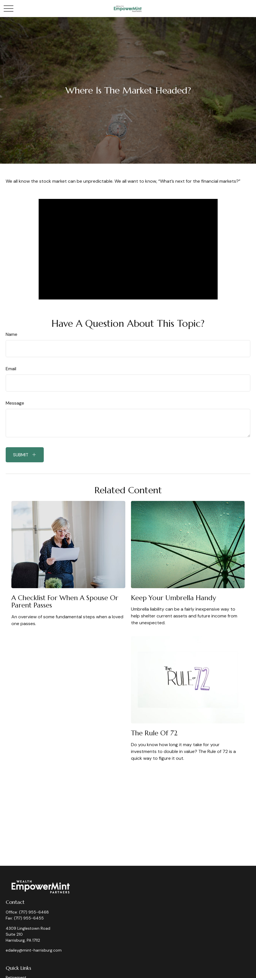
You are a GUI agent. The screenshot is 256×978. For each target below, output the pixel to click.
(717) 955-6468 (34, 912)
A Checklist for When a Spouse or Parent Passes (64, 601)
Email (11, 369)
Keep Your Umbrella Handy (173, 598)
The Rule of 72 (154, 733)
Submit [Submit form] (20, 455)
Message (15, 403)
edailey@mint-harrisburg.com (34, 950)
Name (11, 334)
